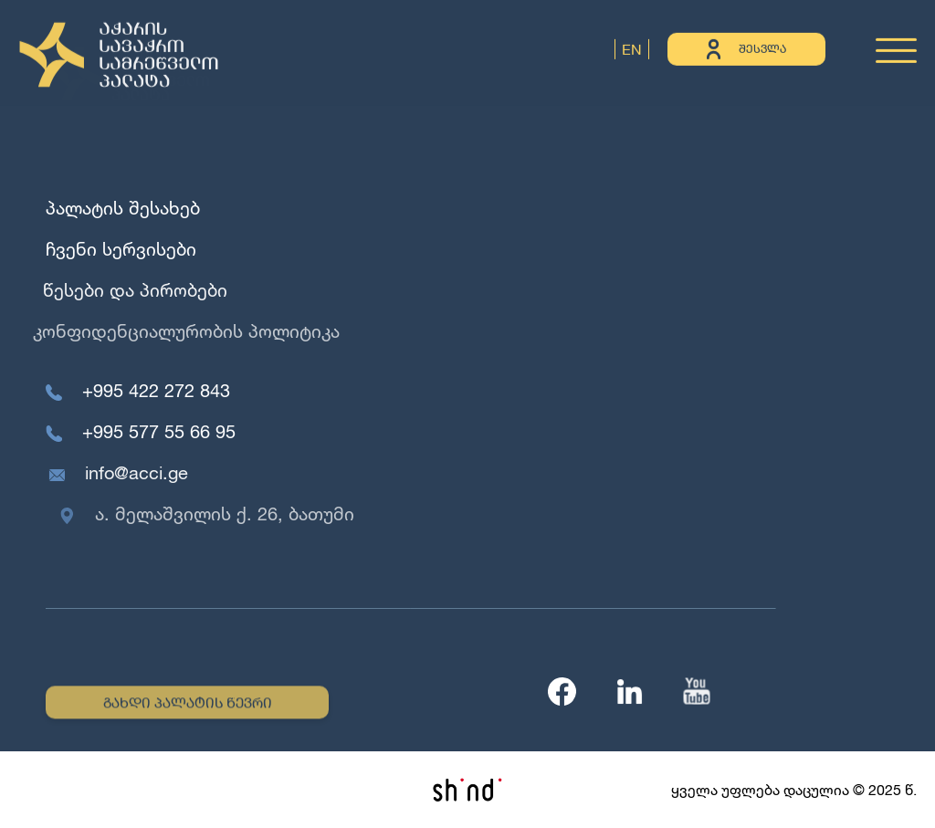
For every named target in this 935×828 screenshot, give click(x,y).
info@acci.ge (139, 472)
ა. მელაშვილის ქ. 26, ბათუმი (231, 513)
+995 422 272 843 (156, 390)
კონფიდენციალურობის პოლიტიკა (179, 330)
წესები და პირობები (132, 289)
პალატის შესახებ (123, 207)
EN (632, 48)
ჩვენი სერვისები (120, 248)
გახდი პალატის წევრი (187, 704)
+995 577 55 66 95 (159, 431)
